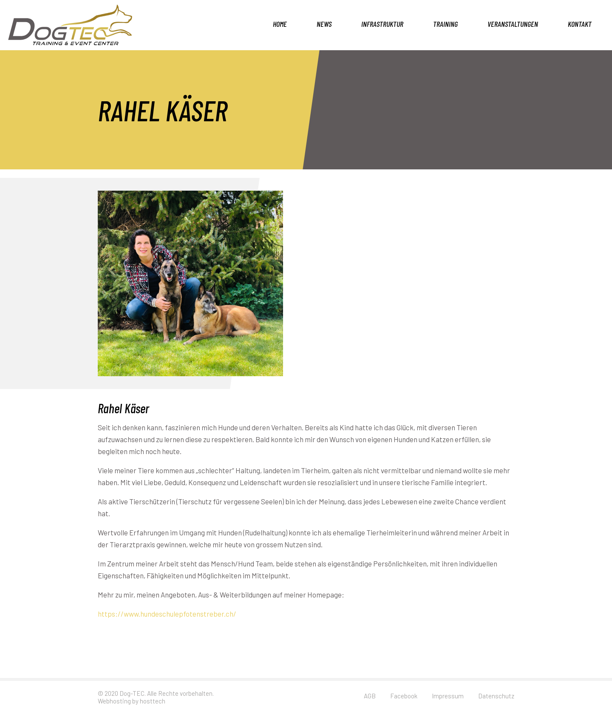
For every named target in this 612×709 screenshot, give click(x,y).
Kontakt (580, 24)
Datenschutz (496, 696)
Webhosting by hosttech (131, 701)
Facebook (403, 696)
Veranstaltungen (512, 24)
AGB (370, 696)
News (324, 24)
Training (445, 24)
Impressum (448, 696)
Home (280, 24)
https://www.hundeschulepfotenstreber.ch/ (167, 613)
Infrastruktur (382, 24)
